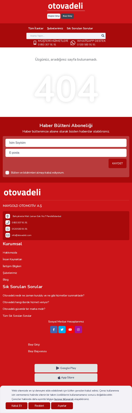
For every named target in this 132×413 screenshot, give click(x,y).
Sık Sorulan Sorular (80, 28)
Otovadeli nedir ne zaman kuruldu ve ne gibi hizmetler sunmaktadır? (43, 296)
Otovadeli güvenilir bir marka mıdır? (24, 309)
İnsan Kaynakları (12, 259)
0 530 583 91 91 (86, 44)
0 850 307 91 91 (47, 44)
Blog (6, 280)
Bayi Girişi (67, 16)
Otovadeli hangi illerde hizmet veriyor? (26, 302)
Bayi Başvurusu (37, 351)
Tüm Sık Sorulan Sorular (17, 316)
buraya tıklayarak (64, 399)
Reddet (39, 406)
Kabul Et (16, 406)
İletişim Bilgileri (12, 266)
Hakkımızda (10, 253)
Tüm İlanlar (35, 28)
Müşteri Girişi (53, 16)
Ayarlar (62, 406)
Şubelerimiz (55, 28)
